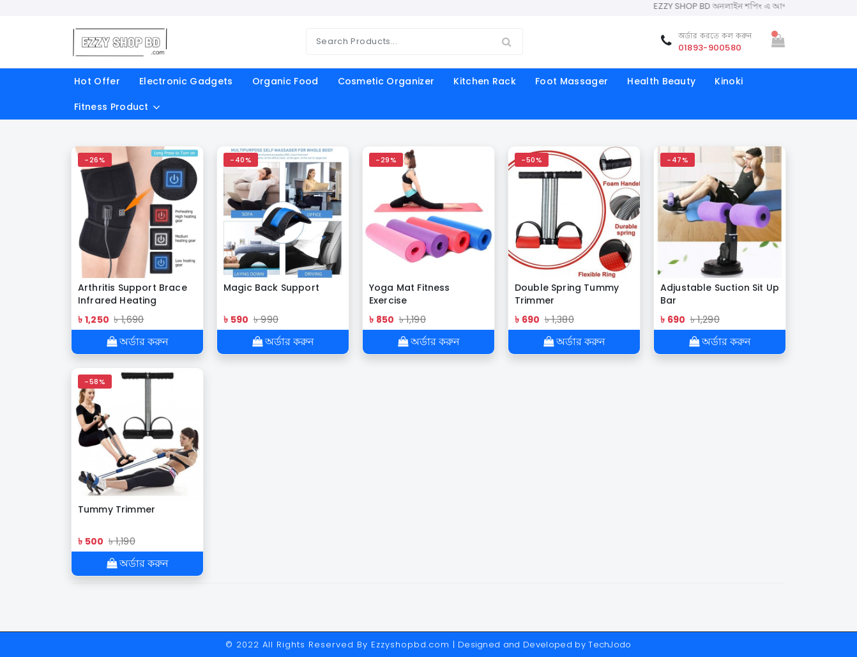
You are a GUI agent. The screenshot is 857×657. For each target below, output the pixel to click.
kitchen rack (484, 81)
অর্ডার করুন (138, 341)
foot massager (571, 81)
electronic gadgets (186, 81)
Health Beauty (661, 81)
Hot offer (97, 81)
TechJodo (610, 644)
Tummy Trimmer (116, 509)
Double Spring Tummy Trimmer (567, 294)
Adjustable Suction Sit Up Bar (719, 294)
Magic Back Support (271, 287)
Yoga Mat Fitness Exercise (409, 294)
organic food (285, 81)
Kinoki (729, 81)
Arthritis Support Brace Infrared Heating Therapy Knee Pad (132, 294)
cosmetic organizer (386, 81)
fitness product (111, 106)
